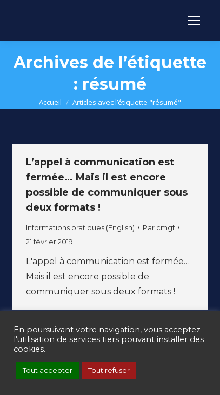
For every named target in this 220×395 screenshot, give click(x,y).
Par (159, 227)
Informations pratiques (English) (80, 227)
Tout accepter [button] (47, 370)
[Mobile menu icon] (194, 20)
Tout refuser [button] (109, 370)
